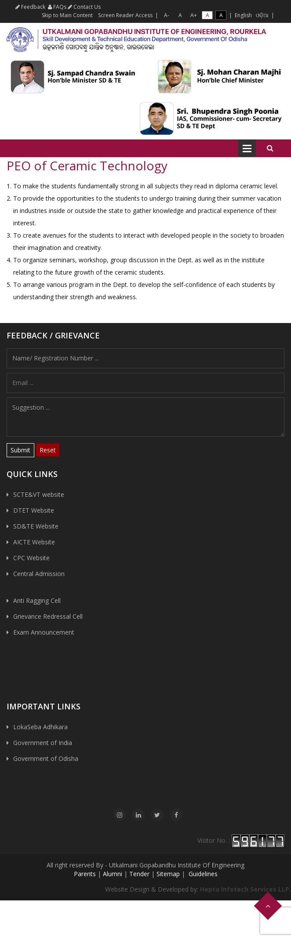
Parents (85, 874)
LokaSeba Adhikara (40, 727)
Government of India (42, 742)
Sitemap (168, 874)
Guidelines (202, 874)
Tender (139, 874)
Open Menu (247, 148)
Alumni (112, 874)
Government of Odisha (45, 758)
